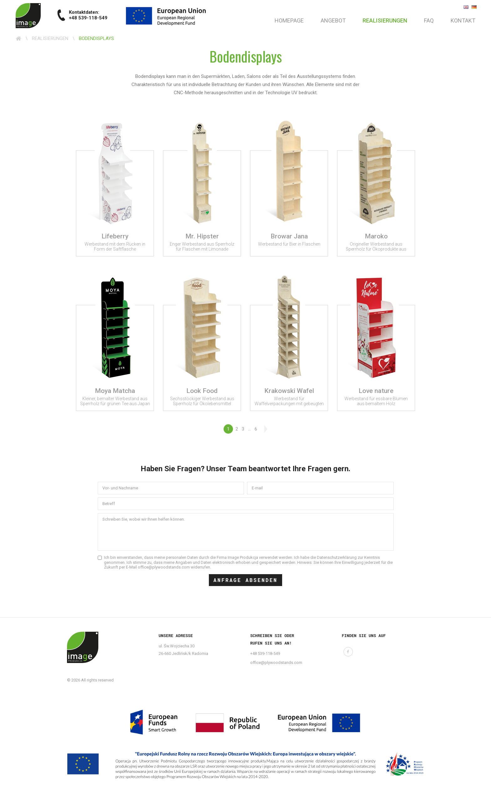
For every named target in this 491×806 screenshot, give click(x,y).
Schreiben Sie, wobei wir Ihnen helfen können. (143, 519)
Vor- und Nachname (120, 488)
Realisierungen (385, 20)
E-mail (257, 488)
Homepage (289, 20)
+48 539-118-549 (265, 653)
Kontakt (463, 20)
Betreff (108, 503)
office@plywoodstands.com (276, 662)
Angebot (333, 20)
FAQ (429, 20)
